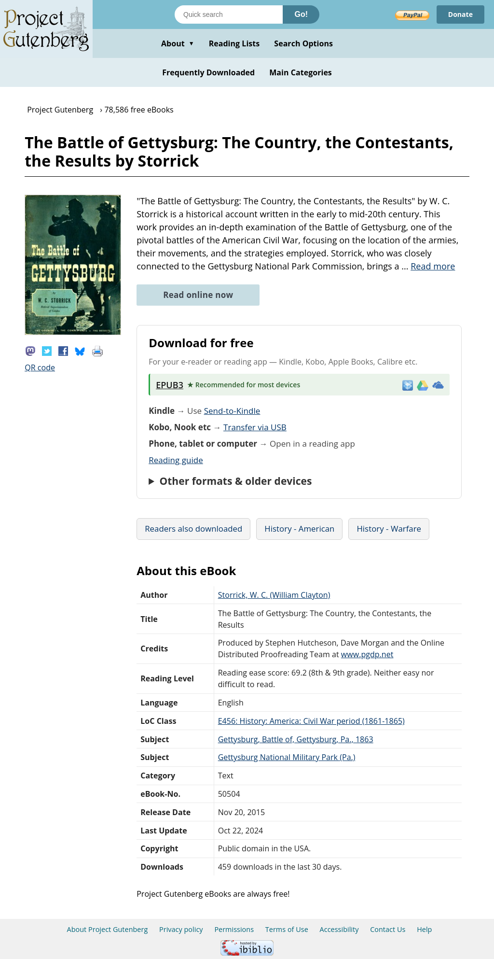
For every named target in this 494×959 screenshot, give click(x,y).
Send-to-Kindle (232, 410)
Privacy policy (181, 929)
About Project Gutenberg (107, 929)
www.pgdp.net (367, 654)
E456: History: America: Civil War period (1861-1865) (311, 721)
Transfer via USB (255, 427)
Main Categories (300, 72)
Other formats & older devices (235, 481)
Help (424, 929)
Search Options (303, 43)
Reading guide (176, 459)
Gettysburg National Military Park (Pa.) (287, 757)
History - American (299, 528)
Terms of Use (286, 929)
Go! (301, 14)
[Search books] (229, 14)
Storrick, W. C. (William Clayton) (274, 595)
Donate (460, 14)
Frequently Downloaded (208, 72)
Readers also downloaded (193, 528)
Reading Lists (234, 43)
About (177, 43)
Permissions (234, 929)
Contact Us (387, 929)
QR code (40, 367)
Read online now (198, 294)
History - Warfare (389, 528)
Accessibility (339, 929)
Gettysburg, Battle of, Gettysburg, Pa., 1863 (295, 739)
